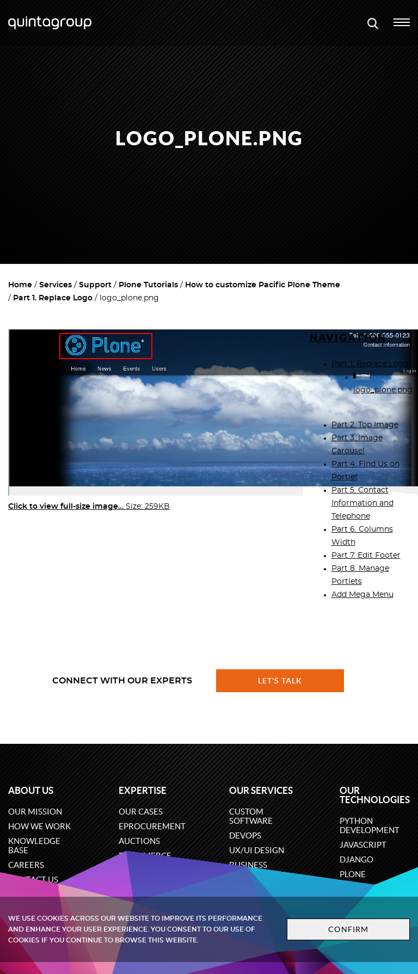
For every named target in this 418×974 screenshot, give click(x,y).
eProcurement (152, 826)
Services (55, 285)
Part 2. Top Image (364, 425)
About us (30, 790)
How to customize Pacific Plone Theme (262, 285)
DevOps (245, 835)
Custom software (251, 816)
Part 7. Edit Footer (366, 555)
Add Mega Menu (362, 595)
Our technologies (375, 795)
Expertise (143, 790)
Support (95, 285)
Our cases (141, 811)
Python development (369, 825)
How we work (39, 826)
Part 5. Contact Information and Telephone (362, 503)
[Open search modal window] (373, 23)
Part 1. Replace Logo (53, 298)
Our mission (35, 811)
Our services (261, 790)
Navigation (349, 337)
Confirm (348, 929)
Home (20, 285)
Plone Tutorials (148, 285)
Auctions (139, 841)
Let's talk (280, 680)
